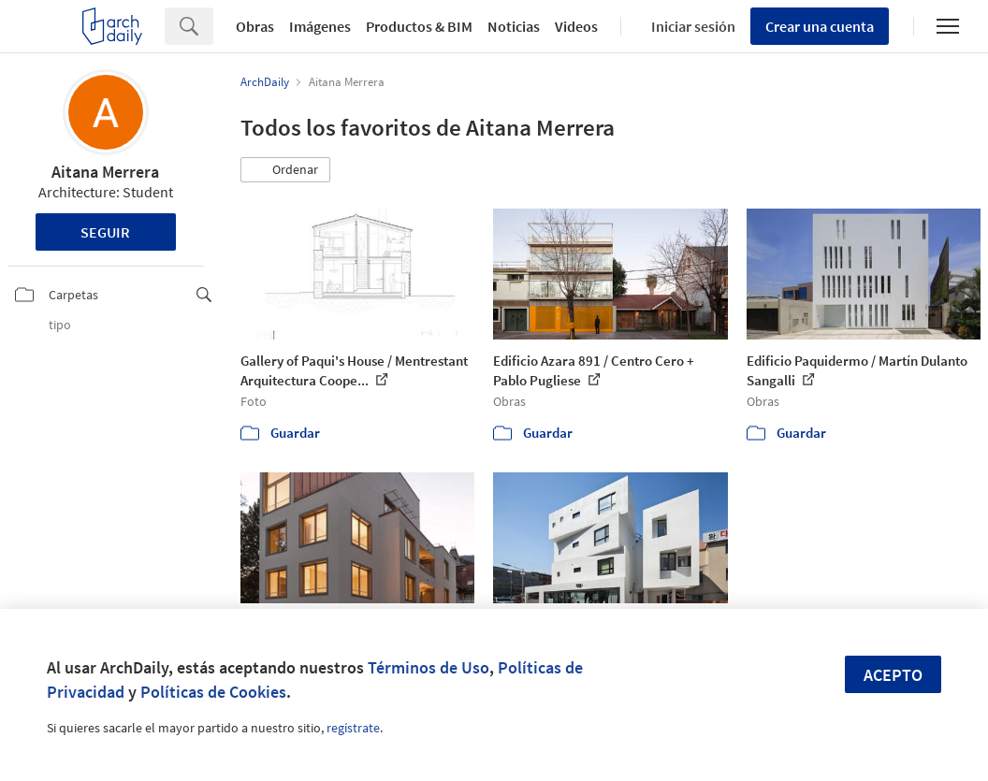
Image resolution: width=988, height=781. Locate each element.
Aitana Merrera (105, 171)
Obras (255, 26)
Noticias (513, 26)
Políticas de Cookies (213, 691)
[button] (285, 170)
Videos (576, 26)
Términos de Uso (428, 667)
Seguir (105, 232)
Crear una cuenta (819, 26)
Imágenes (320, 26)
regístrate (353, 727)
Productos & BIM (419, 26)
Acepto (893, 675)
